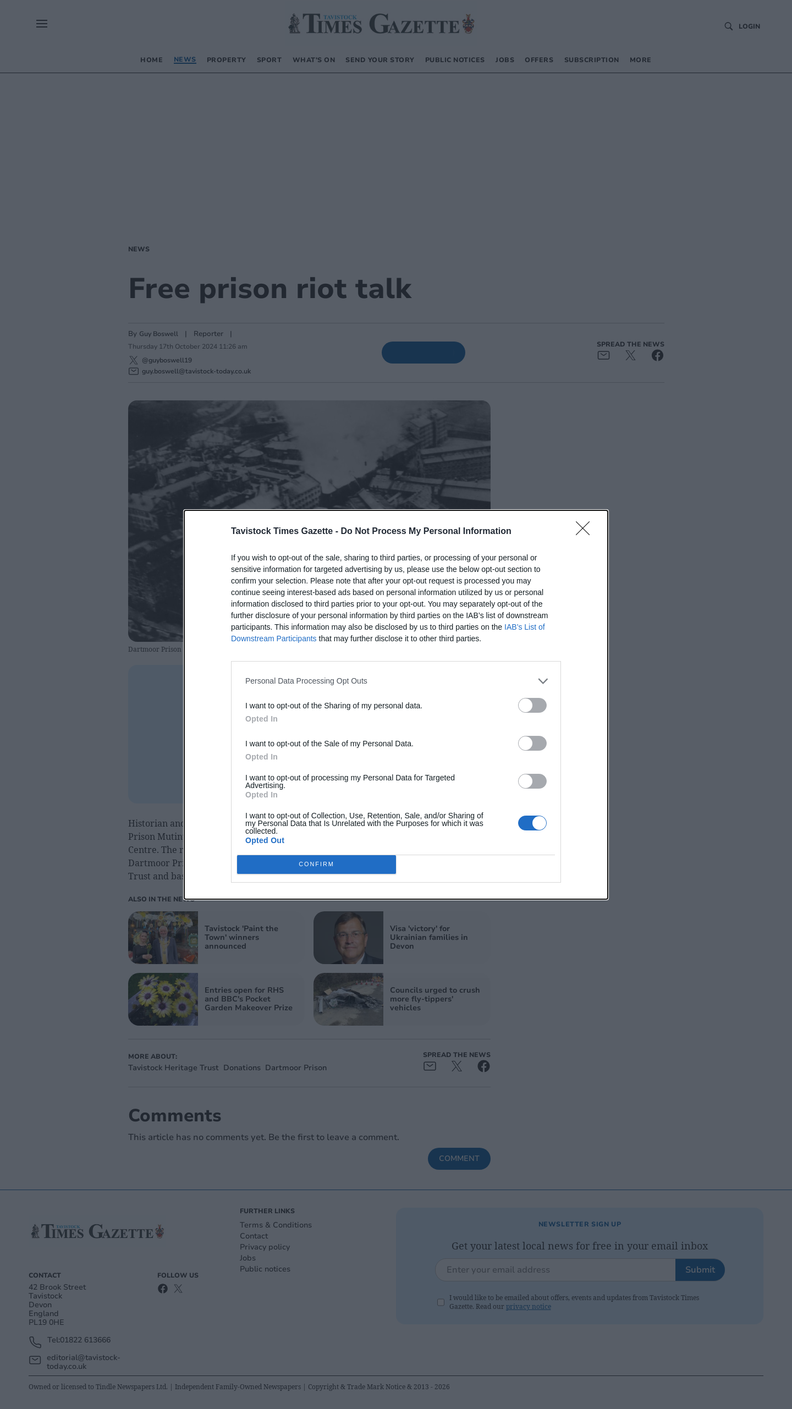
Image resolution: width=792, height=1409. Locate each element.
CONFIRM (316, 864)
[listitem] (396, 681)
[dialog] (396, 704)
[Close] (586, 531)
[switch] (532, 705)
